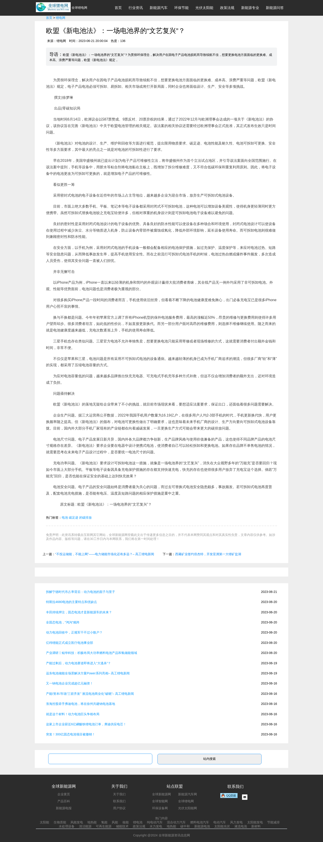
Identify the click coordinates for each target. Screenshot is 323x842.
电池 (65, 517)
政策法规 (227, 8)
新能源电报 (64, 808)
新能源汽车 (159, 8)
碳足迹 (73, 517)
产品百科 (63, 801)
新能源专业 (250, 8)
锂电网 (60, 18)
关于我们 (119, 794)
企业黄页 (63, 794)
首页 (118, 8)
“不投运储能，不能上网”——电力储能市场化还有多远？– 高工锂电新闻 (104, 554)
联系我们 (119, 801)
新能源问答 (275, 8)
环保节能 (181, 8)
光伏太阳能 (204, 8)
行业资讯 (136, 8)
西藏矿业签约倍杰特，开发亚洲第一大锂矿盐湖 (208, 554)
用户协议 (119, 808)
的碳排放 (85, 517)
